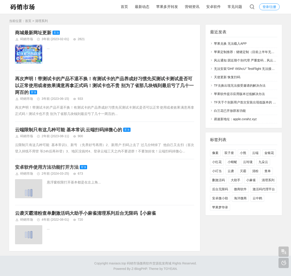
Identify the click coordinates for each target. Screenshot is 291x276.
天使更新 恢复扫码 (227, 77)
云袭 (231, 171)
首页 (124, 7)
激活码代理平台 (264, 189)
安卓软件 (213, 7)
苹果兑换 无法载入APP (230, 43)
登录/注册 (269, 7)
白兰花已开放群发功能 (230, 110)
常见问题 (235, 7)
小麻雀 (251, 180)
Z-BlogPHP (139, 269)
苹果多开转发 (167, 7)
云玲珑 (248, 162)
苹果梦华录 (220, 207)
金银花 (269, 153)
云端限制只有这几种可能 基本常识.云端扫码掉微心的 (68, 129)
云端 (255, 153)
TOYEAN (170, 269)
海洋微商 (240, 198)
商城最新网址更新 (33, 32)
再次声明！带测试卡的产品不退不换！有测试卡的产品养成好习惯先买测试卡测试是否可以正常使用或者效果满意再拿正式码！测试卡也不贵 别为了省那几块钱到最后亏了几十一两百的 (104, 85)
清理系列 (268, 180)
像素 (215, 153)
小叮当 (217, 171)
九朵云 (263, 162)
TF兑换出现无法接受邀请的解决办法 (240, 85)
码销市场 (26, 39)
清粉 (255, 171)
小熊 (243, 153)
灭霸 (243, 171)
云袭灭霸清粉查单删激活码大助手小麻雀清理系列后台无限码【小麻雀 (85, 213)
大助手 (235, 180)
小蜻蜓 (232, 162)
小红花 (217, 162)
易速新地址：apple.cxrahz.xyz (235, 119)
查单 (267, 171)
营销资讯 (192, 7)
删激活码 (218, 180)
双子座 (229, 153)
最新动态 (142, 7)
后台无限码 (220, 189)
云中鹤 (257, 198)
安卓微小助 (220, 198)
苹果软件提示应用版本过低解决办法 (239, 94)
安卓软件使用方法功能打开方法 (47, 167)
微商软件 (240, 189)
